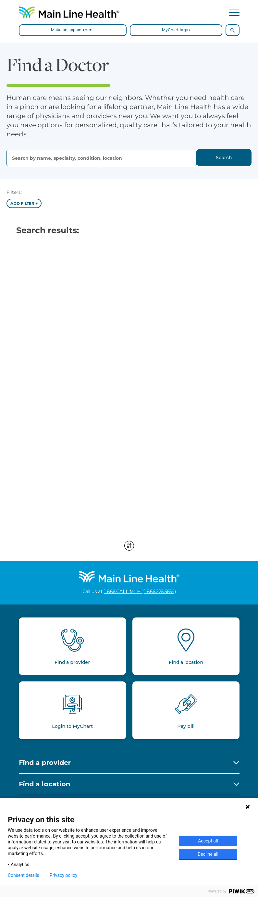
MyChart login (176, 29)
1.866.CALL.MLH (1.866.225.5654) (140, 591)
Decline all (208, 854)
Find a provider (45, 762)
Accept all (208, 840)
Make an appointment (72, 29)
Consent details (23, 875)
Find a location (44, 784)
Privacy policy (63, 875)
